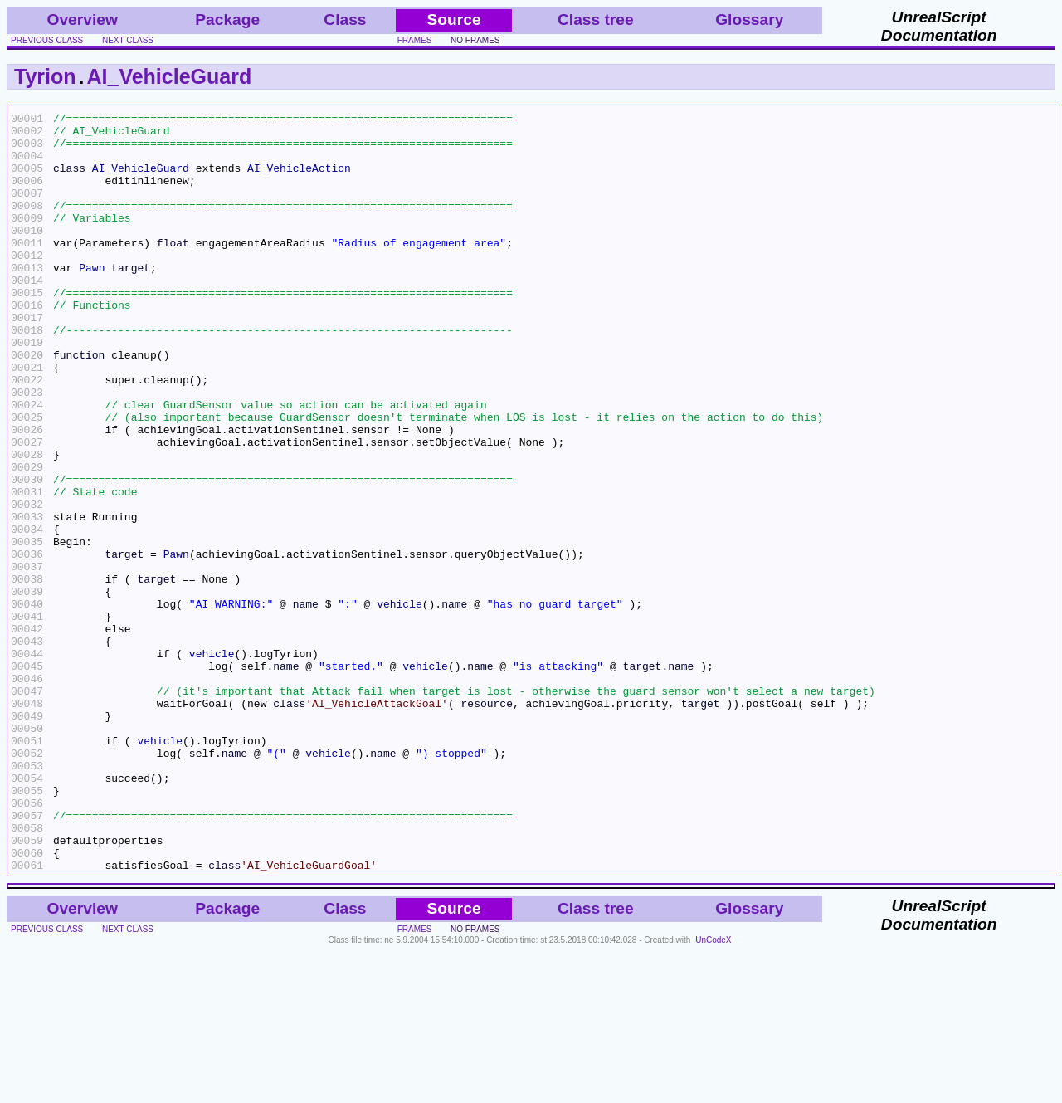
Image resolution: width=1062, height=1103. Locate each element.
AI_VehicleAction (299, 180)
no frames (475, 40)
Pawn (92, 299)
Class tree (596, 19)
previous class (47, 40)
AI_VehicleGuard (169, 76)
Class (345, 19)
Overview (82, 19)
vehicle (399, 702)
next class (127, 40)
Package (227, 19)
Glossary (749, 19)
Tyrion (45, 76)
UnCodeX (713, 1091)
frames (414, 40)
